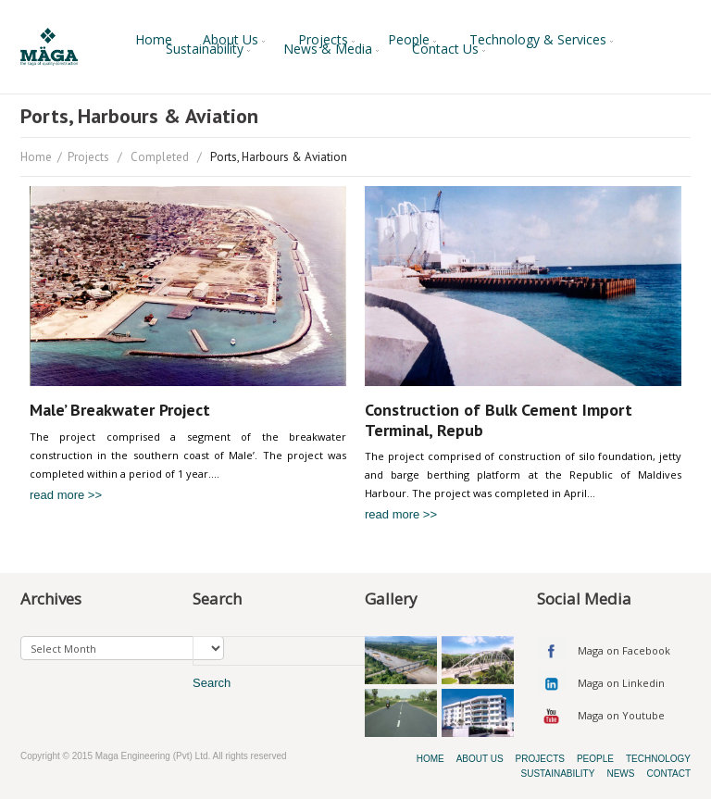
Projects (327, 39)
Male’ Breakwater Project (120, 409)
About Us (235, 39)
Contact (668, 773)
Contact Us (450, 49)
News (620, 773)
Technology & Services (542, 39)
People (413, 39)
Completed (160, 157)
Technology (658, 759)
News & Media (332, 49)
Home (153, 39)
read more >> (66, 495)
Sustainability (209, 49)
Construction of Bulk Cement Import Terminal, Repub (498, 420)
